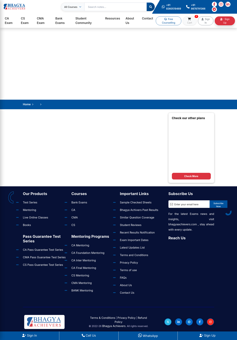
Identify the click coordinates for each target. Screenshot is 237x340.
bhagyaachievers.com (182, 224)
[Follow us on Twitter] (168, 321)
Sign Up (225, 21)
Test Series (30, 202)
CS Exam (25, 21)
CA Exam (9, 21)
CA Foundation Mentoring (88, 253)
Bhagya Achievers (113, 326)
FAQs (123, 277)
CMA (74, 217)
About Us (130, 21)
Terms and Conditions (134, 255)
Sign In (206, 21)
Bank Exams (60, 21)
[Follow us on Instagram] (210, 321)
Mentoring (29, 210)
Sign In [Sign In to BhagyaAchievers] (29, 335)
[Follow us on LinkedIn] (178, 321)
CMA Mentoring (81, 283)
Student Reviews (131, 225)
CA (73, 210)
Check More (191, 176)
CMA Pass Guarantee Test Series (44, 257)
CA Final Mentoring (83, 268)
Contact (147, 18)
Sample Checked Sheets (135, 202)
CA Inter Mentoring (83, 260)
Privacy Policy (129, 262)
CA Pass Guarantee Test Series (43, 249)
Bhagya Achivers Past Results (139, 210)
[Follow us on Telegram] (189, 321)
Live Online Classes (35, 217)
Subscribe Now (218, 205)
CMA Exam (41, 21)
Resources (112, 18)
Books (27, 225)
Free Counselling (168, 21)
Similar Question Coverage (137, 217)
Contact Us (127, 292)
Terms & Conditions (102, 317)
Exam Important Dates (134, 240)
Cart (192, 20)
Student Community (83, 21)
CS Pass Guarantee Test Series (43, 264)
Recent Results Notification (137, 232)
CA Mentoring (80, 245)
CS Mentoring (80, 275)
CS (73, 225)
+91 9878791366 (195, 7)
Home (27, 104)
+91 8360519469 (171, 7)
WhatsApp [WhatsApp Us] (148, 336)
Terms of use (128, 270)
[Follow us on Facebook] (199, 321)
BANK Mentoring (82, 290)
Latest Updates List (132, 247)
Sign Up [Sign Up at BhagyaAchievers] (207, 335)
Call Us (89, 335)
